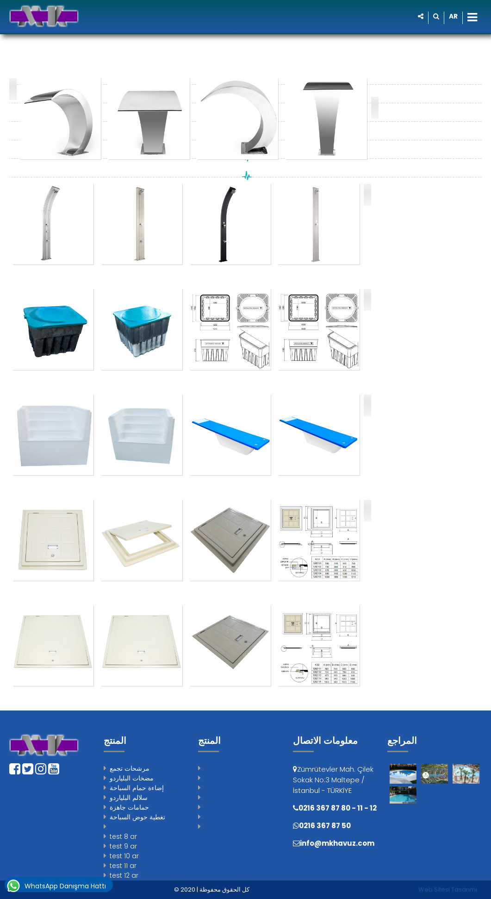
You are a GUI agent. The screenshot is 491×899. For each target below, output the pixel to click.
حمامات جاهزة (129, 807)
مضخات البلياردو (132, 778)
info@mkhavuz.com (337, 843)
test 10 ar (124, 856)
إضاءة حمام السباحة (137, 787)
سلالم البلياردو (129, 797)
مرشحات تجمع (129, 768)
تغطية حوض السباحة (137, 817)
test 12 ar (124, 875)
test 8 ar (123, 836)
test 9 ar (123, 846)
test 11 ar (123, 865)
